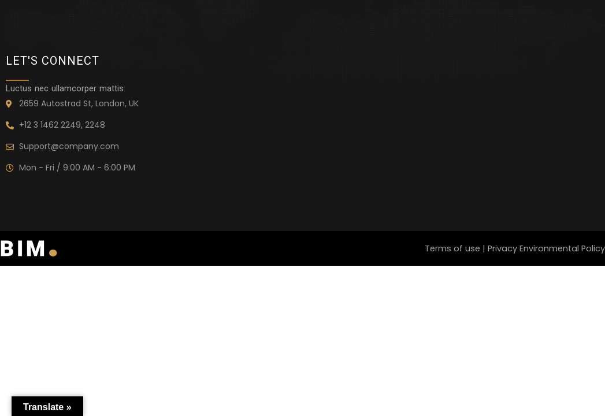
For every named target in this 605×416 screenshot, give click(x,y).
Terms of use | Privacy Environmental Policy (513, 249)
